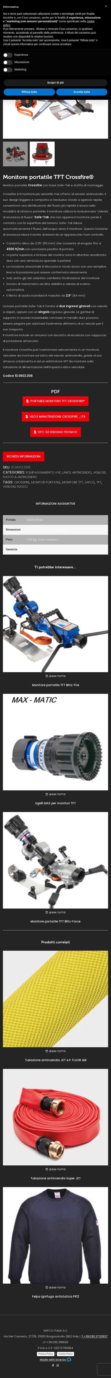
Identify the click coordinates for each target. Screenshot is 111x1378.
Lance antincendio (76, 472)
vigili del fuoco (15, 486)
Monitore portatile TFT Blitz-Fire (55, 685)
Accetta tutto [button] (81, 91)
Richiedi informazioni (23, 456)
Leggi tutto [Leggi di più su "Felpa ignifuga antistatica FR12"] (57, 1287)
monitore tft (72, 482)
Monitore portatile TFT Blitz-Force (55, 921)
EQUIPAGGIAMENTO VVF (43, 472)
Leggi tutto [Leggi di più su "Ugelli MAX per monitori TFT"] (57, 794)
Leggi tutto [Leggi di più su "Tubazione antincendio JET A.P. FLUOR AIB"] (57, 1051)
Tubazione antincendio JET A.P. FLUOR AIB (55, 1060)
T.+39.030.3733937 (94, 1336)
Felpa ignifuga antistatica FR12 (55, 1296)
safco (90, 482)
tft (98, 482)
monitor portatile (45, 482)
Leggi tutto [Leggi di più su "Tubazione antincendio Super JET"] (57, 1169)
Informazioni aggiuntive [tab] (55, 504)
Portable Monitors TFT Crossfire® (55, 401)
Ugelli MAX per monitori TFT (55, 803)
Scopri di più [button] (55, 82)
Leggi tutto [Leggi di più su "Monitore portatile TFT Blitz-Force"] (57, 912)
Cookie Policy (66, 1354)
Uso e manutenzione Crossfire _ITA (55, 417)
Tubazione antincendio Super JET (56, 1178)
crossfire (22, 482)
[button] (106, 6)
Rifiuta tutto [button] (29, 91)
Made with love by (55, 1359)
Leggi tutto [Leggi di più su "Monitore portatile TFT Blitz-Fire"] (57, 676)
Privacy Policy (45, 1354)
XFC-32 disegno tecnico (55, 432)
